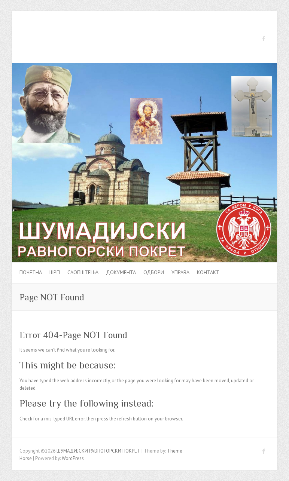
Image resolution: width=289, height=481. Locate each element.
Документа (121, 272)
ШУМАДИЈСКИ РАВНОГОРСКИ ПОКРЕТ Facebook (264, 38)
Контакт (208, 272)
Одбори (153, 272)
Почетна (30, 272)
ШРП (54, 272)
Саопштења (82, 272)
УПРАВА (180, 272)
